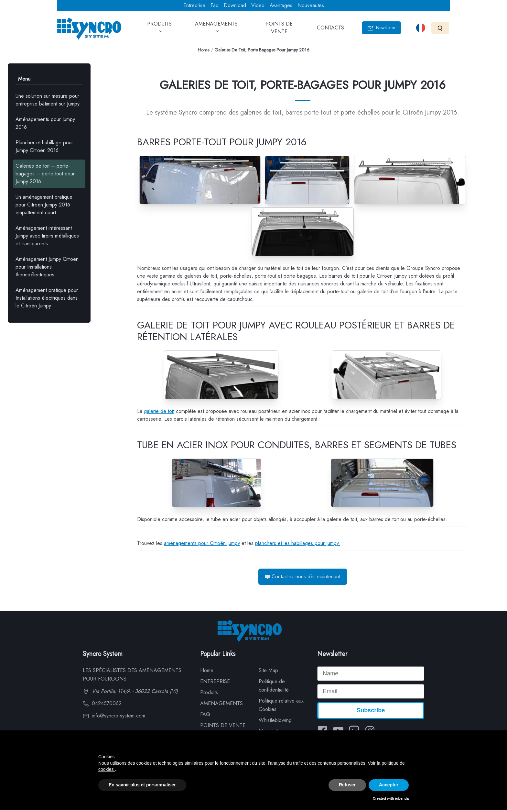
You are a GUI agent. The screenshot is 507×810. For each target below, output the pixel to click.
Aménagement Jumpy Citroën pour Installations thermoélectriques (47, 266)
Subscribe (371, 710)
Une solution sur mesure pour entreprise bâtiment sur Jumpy (48, 99)
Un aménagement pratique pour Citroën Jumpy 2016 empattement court (44, 204)
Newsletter (381, 27)
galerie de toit (159, 411)
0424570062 (102, 703)
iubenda (402, 798)
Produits (209, 692)
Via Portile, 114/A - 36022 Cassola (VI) (130, 691)
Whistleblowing (275, 720)
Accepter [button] (388, 784)
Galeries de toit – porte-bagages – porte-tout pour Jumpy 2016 (45, 173)
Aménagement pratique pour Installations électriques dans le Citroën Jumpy (47, 297)
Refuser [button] (347, 784)
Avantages (281, 5)
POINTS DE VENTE (279, 29)
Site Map (268, 670)
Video (257, 5)
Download (235, 5)
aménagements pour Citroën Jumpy (202, 543)
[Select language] (420, 27)
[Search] (440, 28)
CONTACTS (330, 30)
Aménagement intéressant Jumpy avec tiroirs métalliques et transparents (47, 235)
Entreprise (194, 5)
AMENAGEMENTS (216, 29)
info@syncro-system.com (114, 715)
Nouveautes (310, 5)
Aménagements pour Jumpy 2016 (45, 123)
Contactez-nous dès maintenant (302, 576)
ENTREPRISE (215, 681)
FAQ (205, 714)
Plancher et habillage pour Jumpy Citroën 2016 (44, 146)
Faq (214, 5)
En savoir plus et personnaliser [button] (142, 784)
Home (204, 50)
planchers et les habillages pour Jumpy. (297, 543)
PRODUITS (159, 29)
